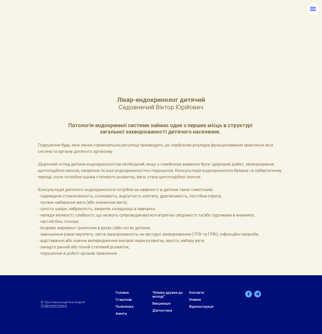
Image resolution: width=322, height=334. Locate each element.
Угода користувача (54, 305)
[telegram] (257, 296)
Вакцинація (161, 303)
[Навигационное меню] (313, 9)
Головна (122, 293)
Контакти (196, 293)
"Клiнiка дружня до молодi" (167, 294)
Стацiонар (124, 300)
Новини (195, 300)
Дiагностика (162, 310)
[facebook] (248, 296)
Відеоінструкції (201, 307)
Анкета (121, 314)
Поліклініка (124, 307)
